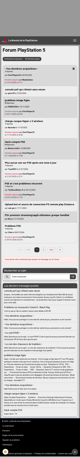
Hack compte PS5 (15, 141)
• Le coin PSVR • (12, 333)
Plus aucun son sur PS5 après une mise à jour (30, 162)
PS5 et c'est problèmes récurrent (23, 183)
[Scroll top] (75, 452)
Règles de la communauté (13, 435)
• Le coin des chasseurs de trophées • (23, 344)
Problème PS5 (13, 226)
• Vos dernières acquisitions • (21, 68)
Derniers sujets (32, 59)
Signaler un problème (11, 440)
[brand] (19, 40)
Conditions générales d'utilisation (19, 454)
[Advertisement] (40, 18)
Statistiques (7, 445)
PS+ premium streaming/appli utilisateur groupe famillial (37, 215)
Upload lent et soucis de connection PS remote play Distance (39, 204)
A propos (6, 431)
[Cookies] (5, 452)
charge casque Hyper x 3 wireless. (24, 121)
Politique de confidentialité (45, 454)
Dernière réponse (12, 80)
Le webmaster (8, 426)
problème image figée (17, 100)
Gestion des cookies (66, 454)
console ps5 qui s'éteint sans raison (25, 89)
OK (73, 277)
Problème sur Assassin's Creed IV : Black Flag (27, 307)
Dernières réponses (13, 59)
